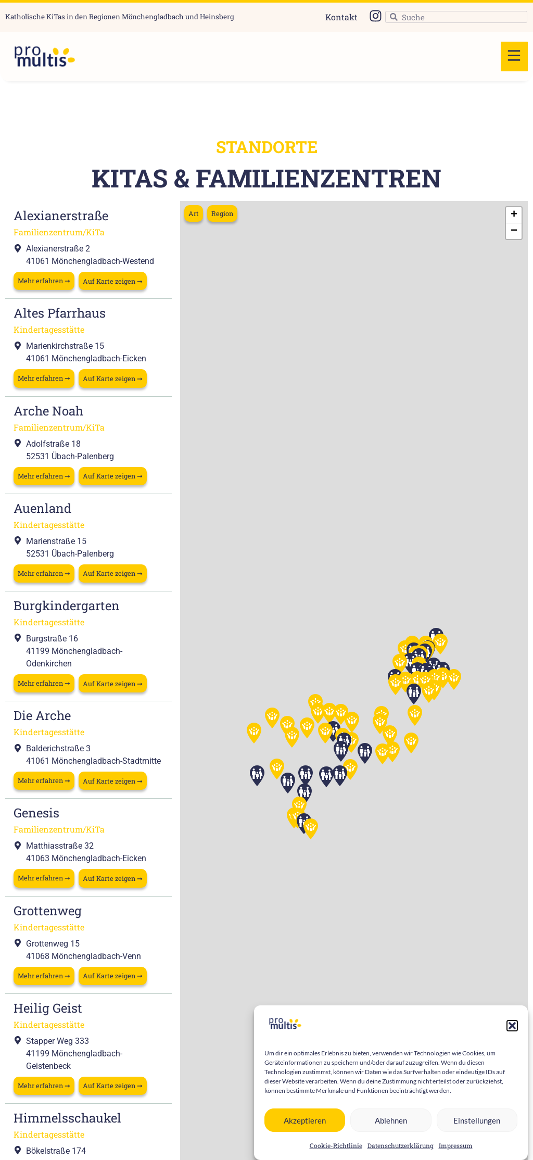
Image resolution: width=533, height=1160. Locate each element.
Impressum (456, 1145)
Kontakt (341, 16)
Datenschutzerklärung (400, 1145)
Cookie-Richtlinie (336, 1145)
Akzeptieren (305, 1120)
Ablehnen (391, 1120)
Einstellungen (476, 1120)
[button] (512, 1025)
